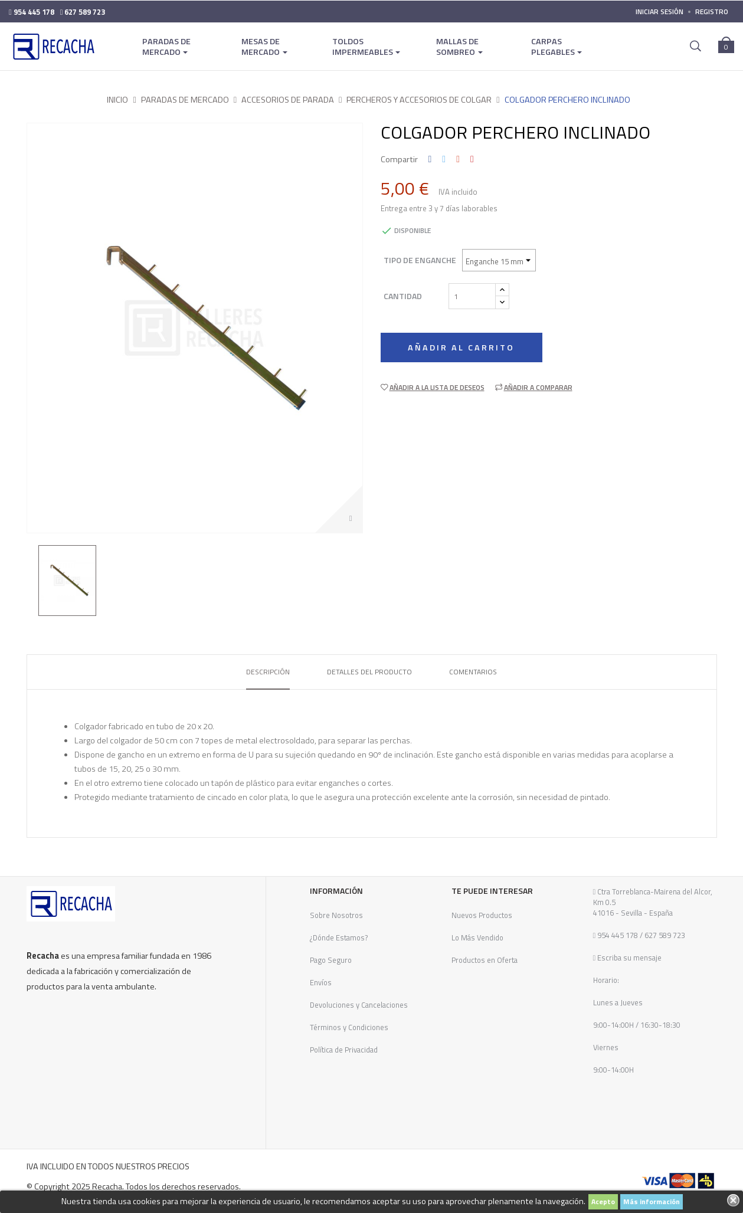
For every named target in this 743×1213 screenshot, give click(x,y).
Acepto (603, 1201)
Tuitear (444, 159)
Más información (651, 1201)
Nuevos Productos (481, 915)
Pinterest (472, 159)
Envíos (321, 982)
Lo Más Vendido (477, 937)
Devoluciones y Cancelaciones (359, 1005)
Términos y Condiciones (349, 1027)
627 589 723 (664, 935)
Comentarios (473, 671)
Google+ (458, 159)
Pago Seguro (331, 960)
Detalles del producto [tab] (369, 671)
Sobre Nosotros (336, 915)
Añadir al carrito (463, 347)
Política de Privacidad (344, 1049)
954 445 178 (617, 935)
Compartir (430, 159)
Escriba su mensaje (628, 957)
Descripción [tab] (268, 671)
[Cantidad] (472, 296)
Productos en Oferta (484, 960)
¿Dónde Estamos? (339, 937)
